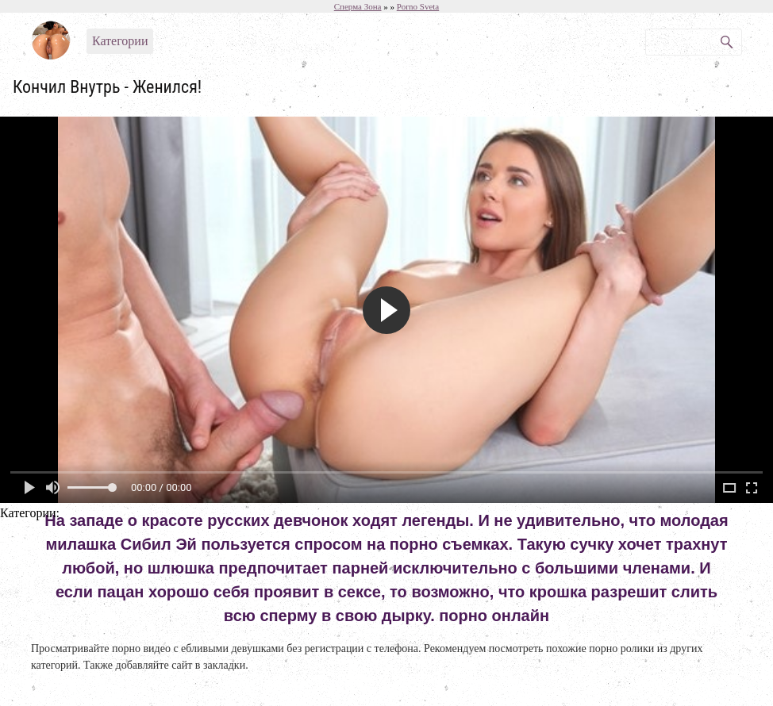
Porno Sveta (418, 6)
